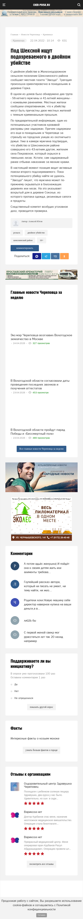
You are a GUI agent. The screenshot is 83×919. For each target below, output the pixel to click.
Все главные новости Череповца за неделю (41, 449)
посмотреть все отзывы (42, 864)
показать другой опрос (41, 707)
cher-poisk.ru (41, 5)
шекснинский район (22, 240)
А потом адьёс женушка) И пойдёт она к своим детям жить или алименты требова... (46, 568)
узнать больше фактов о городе (41, 750)
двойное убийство (36, 232)
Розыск (16, 232)
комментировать (24, 248)
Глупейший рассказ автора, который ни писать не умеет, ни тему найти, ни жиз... (45, 586)
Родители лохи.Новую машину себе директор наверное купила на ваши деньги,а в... (47, 604)
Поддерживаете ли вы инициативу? (31, 664)
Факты (16, 728)
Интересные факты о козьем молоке (35, 738)
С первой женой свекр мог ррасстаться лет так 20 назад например (43, 637)
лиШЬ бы (30, 620)
